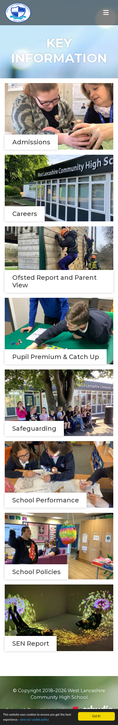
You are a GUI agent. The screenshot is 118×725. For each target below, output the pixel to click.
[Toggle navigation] (106, 12)
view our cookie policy (34, 720)
